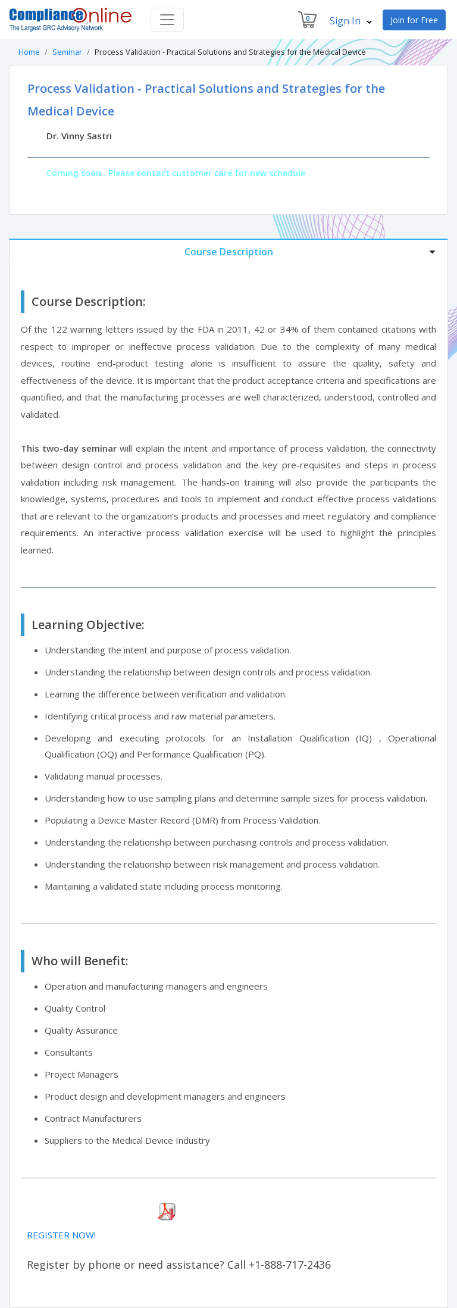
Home (29, 51)
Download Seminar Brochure (85, 1212)
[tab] (228, 251)
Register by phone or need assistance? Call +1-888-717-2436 (179, 1264)
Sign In (351, 20)
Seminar (67, 51)
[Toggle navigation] (167, 20)
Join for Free (414, 20)
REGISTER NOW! (61, 1235)
